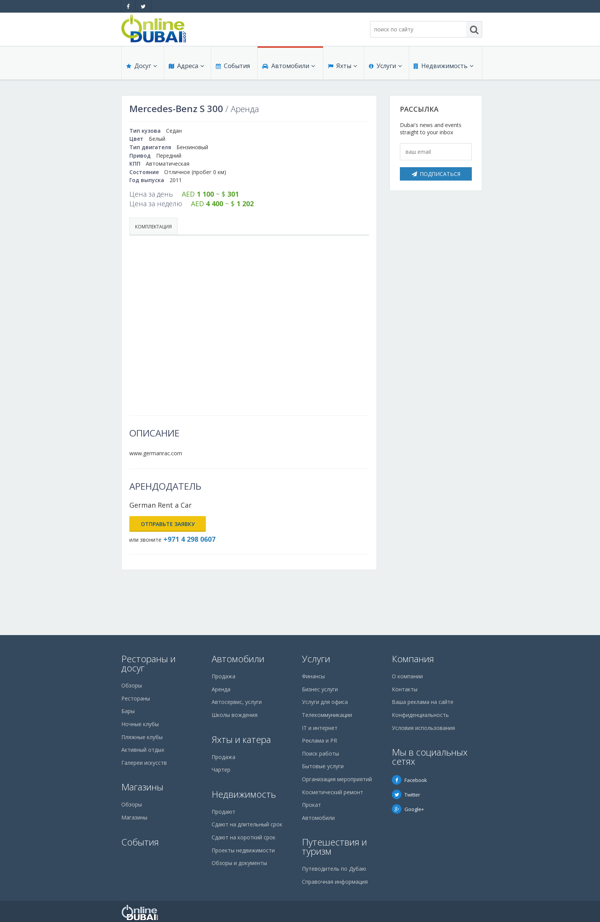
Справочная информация (335, 881)
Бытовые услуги (323, 766)
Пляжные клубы (142, 737)
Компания (413, 658)
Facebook (409, 780)
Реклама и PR (319, 740)
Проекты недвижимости (243, 850)
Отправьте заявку (168, 524)
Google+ (408, 809)
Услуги (385, 66)
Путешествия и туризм (334, 846)
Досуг (141, 66)
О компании (407, 676)
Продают (223, 811)
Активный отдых (142, 749)
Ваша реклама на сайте (422, 701)
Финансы (313, 676)
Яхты (342, 66)
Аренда (221, 689)
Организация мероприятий (337, 779)
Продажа (223, 676)
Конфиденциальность (420, 714)
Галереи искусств (144, 762)
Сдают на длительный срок (247, 824)
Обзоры (131, 685)
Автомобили (288, 66)
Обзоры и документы (239, 863)
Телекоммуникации (327, 714)
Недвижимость (443, 66)
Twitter (406, 794)
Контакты (404, 689)
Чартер (221, 769)
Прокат (311, 804)
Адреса (186, 66)
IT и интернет (320, 727)
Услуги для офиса (325, 701)
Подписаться (436, 174)
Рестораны (135, 698)
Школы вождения (235, 714)
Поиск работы (320, 753)
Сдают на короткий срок (244, 837)
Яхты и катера (241, 739)
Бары (128, 711)
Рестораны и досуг (148, 663)
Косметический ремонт (332, 792)
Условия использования (423, 727)
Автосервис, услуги (237, 701)
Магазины (142, 786)
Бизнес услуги (320, 689)
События (233, 66)
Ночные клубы (140, 724)
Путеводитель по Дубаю (334, 868)
